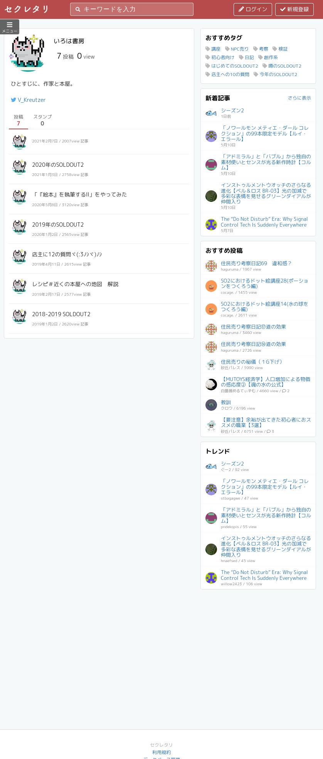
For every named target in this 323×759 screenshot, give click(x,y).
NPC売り (237, 49)
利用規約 (161, 752)
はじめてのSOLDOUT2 (231, 66)
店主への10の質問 (227, 74)
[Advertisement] (258, 642)
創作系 (268, 57)
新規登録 (294, 9)
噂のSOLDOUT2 (281, 66)
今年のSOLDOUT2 (275, 74)
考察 (260, 49)
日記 (246, 57)
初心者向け (219, 57)
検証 (280, 49)
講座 (212, 49)
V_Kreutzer (28, 99)
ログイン (253, 9)
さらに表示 (299, 98)
